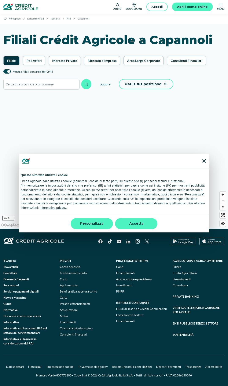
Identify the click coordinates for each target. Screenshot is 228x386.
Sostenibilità (183, 334)
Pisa (68, 18)
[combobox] (41, 84)
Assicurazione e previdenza (134, 279)
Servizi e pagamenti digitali (21, 291)
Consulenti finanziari (73, 334)
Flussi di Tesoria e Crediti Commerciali (141, 309)
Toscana (55, 18)
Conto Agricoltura (185, 273)
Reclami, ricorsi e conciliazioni (132, 366)
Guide (7, 303)
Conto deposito (70, 267)
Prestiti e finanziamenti (75, 303)
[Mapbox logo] (10, 225)
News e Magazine (14, 297)
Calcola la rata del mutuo (76, 328)
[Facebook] (100, 241)
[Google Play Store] (183, 241)
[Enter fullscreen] (223, 215)
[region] (114, 161)
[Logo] (20, 6)
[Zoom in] (223, 195)
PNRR (120, 291)
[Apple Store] (212, 241)
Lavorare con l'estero (129, 315)
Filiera (177, 267)
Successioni (11, 285)
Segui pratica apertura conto (78, 291)
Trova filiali (10, 267)
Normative (10, 310)
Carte (63, 297)
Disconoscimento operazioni (22, 316)
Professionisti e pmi (132, 260)
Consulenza (180, 285)
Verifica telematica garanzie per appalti (196, 310)
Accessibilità (213, 366)
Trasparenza (193, 366)
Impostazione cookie (60, 366)
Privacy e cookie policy (93, 366)
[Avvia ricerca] (86, 84)
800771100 (63, 375)
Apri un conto (69, 285)
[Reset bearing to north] (223, 207)
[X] (147, 241)
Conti (63, 279)
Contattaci (10, 273)
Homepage (14, 18)
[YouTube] (119, 241)
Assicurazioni (69, 310)
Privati (65, 260)
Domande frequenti (16, 279)
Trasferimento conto (73, 273)
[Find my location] (223, 223)
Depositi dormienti (168, 366)
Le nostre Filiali (35, 18)
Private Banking (186, 296)
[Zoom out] (223, 201)
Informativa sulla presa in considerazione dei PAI (20, 341)
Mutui (64, 316)
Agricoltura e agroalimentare (198, 260)
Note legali (35, 366)
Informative (11, 322)
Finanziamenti (125, 273)
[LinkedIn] (128, 241)
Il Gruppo (9, 260)
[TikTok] (110, 241)
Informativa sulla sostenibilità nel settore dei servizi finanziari (25, 330)
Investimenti (68, 322)
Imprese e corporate (132, 302)
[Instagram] (137, 241)
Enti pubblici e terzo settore (195, 323)
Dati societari (15, 366)
